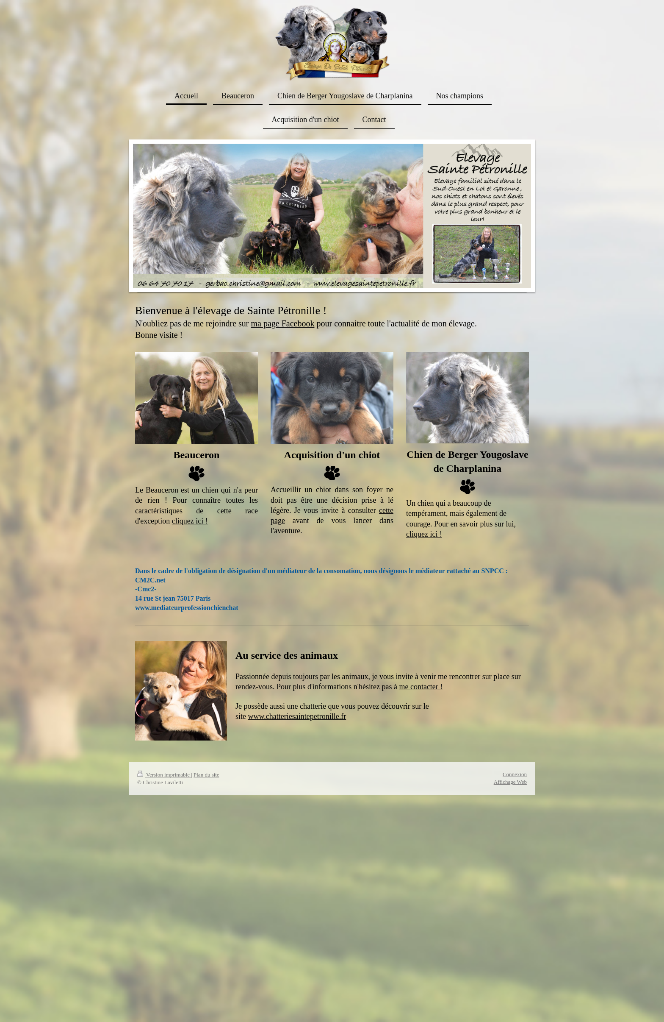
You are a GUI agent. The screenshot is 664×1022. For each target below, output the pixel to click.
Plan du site (206, 774)
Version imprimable (164, 774)
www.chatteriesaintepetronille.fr (297, 716)
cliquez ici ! (190, 521)
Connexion (515, 774)
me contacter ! (421, 686)
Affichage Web (510, 782)
